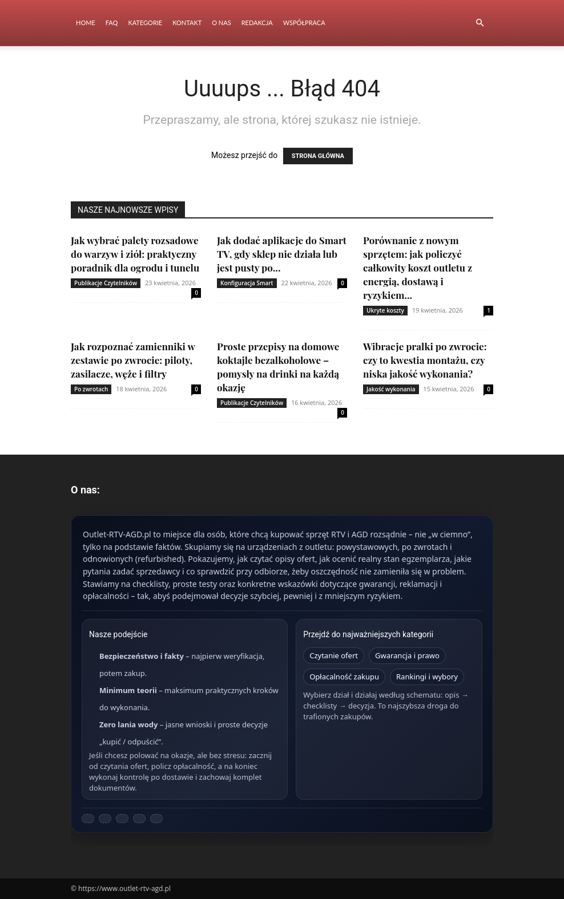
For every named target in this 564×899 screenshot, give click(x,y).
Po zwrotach (91, 389)
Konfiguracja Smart (246, 283)
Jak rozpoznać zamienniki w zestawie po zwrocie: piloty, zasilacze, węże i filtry (133, 360)
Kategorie (145, 22)
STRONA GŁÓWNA (318, 156)
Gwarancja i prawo (407, 655)
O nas (221, 22)
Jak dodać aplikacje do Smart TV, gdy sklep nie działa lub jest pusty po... (282, 254)
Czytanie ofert (333, 655)
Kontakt (187, 22)
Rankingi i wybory (427, 676)
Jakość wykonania (391, 389)
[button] (479, 23)
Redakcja (257, 22)
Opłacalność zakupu (344, 676)
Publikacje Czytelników (105, 283)
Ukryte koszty (385, 310)
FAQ (112, 22)
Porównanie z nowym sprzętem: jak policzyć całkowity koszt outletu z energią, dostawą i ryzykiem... (417, 267)
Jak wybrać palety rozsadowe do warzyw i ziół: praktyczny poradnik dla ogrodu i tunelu (135, 254)
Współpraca (304, 22)
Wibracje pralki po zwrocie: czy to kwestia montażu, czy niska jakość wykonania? (425, 360)
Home (85, 22)
